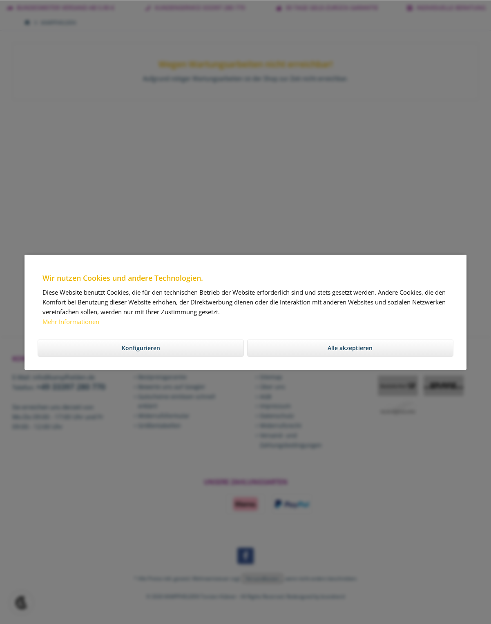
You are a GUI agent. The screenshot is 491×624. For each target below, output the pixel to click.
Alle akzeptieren (350, 348)
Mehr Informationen (70, 322)
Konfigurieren (141, 348)
